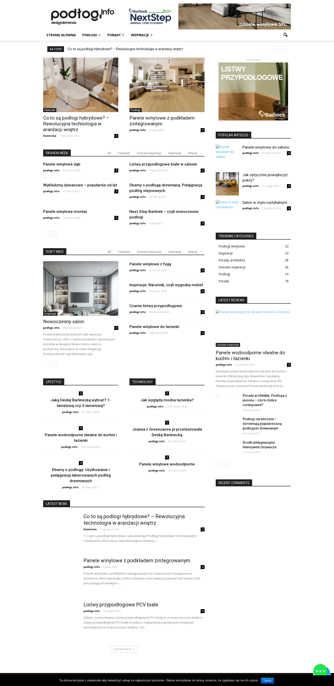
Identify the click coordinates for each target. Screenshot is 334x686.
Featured (50, 110)
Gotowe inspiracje (149, 153)
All (109, 153)
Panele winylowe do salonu (265, 147)
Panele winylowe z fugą (150, 264)
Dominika (49, 135)
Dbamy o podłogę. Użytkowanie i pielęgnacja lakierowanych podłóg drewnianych (81, 475)
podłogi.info (137, 130)
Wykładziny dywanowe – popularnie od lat (80, 185)
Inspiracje (142, 35)
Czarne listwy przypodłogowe (155, 305)
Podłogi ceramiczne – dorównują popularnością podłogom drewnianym (262, 423)
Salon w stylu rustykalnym (264, 202)
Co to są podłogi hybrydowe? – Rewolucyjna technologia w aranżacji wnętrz (125, 49)
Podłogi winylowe (231, 246)
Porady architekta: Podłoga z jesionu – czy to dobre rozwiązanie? (265, 400)
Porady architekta (231, 260)
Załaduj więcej (124, 649)
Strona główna (61, 35)
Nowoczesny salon (63, 321)
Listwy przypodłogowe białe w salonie (163, 164)
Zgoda (267, 680)
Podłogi (91, 35)
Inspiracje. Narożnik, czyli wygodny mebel (166, 285)
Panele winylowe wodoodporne (167, 464)
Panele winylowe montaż (65, 211)
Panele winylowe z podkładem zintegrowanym (162, 121)
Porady (115, 35)
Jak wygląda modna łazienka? (167, 400)
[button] (285, 35)
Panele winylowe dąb (61, 164)
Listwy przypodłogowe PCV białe (121, 605)
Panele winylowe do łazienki (154, 326)
